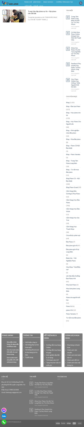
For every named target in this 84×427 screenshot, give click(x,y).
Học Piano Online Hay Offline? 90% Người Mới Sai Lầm (75, 83)
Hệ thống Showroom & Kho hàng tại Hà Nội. (32, 352)
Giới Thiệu (28, 6)
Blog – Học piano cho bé (73, 114)
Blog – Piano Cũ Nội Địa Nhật (73, 147)
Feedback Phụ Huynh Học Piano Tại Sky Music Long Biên (76, 67)
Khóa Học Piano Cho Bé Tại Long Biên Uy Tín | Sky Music (75, 51)
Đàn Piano (37, 2)
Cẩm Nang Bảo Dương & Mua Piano (73, 192)
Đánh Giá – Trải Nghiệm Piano (71, 259)
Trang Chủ (28, 2)
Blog (41, 6)
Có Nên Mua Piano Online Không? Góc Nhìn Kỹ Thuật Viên (76, 36)
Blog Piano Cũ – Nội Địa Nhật (73, 179)
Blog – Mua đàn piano (73, 139)
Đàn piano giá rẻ (71, 245)
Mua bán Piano (71, 285)
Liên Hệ (35, 6)
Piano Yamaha (71, 314)
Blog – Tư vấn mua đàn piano (72, 171)
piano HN (69, 310)
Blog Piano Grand (72, 187)
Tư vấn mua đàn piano (73, 318)
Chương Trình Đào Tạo (64, 2)
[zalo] (4, 416)
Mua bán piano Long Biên (73, 290)
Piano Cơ (69, 306)
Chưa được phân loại (73, 235)
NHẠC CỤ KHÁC (49, 2)
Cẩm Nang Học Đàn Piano (73, 201)
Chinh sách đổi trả (73, 360)
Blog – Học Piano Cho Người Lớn (73, 123)
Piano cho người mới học (73, 298)
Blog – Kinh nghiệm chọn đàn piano (72, 131)
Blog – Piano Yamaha (73, 154)
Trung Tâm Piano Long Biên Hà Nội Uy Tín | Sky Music (75, 20)
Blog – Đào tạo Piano (73, 106)
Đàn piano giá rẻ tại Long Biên (72, 250)
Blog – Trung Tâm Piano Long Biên (72, 162)
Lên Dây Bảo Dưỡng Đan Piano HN (73, 277)
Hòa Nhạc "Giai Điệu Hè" (73, 268)
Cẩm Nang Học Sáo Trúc (72, 219)
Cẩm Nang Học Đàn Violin (73, 210)
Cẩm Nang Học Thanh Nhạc (71, 228)
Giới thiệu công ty (31, 342)
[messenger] (4, 410)
